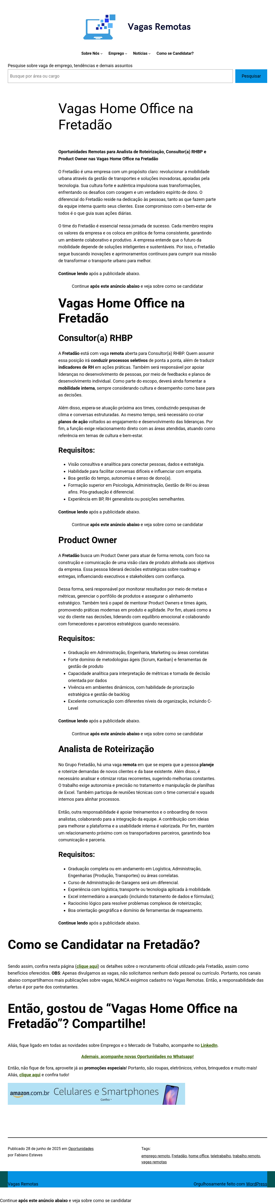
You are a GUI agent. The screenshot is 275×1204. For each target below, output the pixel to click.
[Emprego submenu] (126, 53)
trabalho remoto (246, 1156)
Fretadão (179, 1156)
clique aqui (87, 966)
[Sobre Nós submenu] (101, 53)
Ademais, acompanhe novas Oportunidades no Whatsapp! (137, 1056)
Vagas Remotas (23, 1183)
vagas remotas (154, 1162)
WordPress (256, 1183)
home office (199, 1156)
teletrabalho (221, 1156)
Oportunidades (81, 1148)
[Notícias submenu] (149, 53)
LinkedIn (209, 1045)
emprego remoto (156, 1156)
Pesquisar (251, 76)
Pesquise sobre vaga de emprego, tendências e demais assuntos (70, 65)
